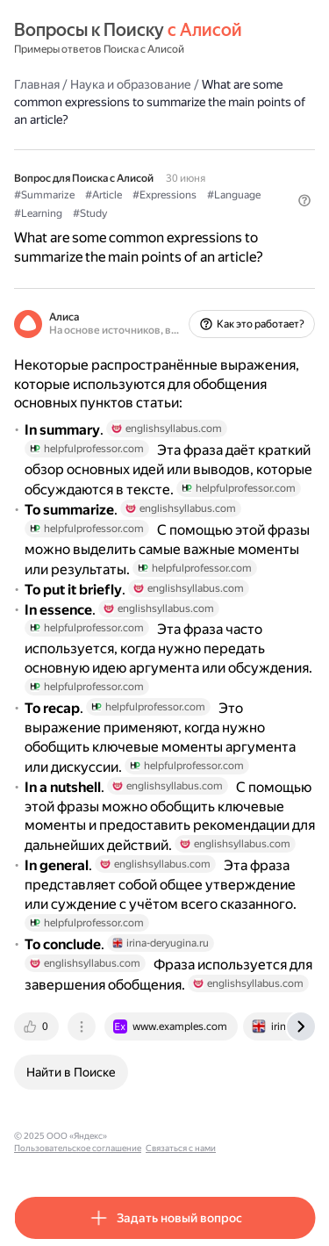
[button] (304, 200)
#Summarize (44, 195)
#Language (234, 195)
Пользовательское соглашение (77, 1148)
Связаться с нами (181, 1148)
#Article (103, 195)
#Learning (38, 213)
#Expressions (164, 195)
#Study (90, 213)
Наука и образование (130, 84)
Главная (37, 84)
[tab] (37, 1026)
